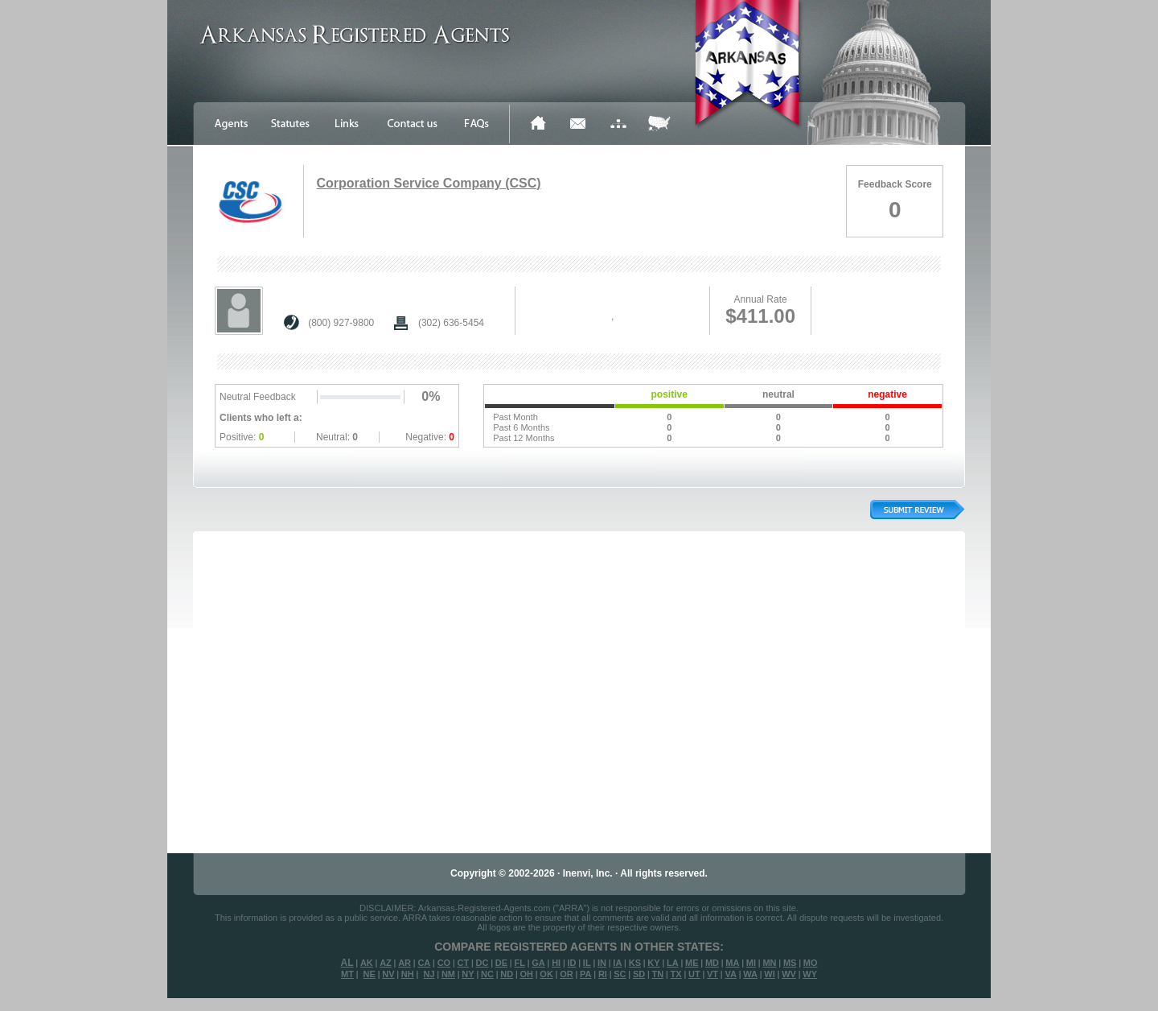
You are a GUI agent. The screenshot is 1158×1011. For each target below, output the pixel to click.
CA (423, 963)
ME (692, 963)
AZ (386, 963)
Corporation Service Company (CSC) (428, 183)
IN (601, 963)
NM (448, 974)
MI (751, 963)
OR (566, 974)
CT (464, 963)
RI (602, 974)
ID (571, 963)
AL (347, 962)
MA (732, 963)
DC (482, 963)
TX (676, 974)
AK (366, 963)
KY (653, 963)
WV (789, 974)
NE (369, 974)
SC (620, 974)
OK (546, 974)
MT (347, 974)
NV (388, 974)
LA (673, 963)
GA (538, 963)
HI (556, 963)
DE (501, 963)
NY (468, 974)
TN (658, 974)
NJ (428, 974)
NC (487, 974)
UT (694, 974)
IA (617, 963)
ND (506, 974)
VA (730, 974)
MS (790, 963)
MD (712, 963)
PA (585, 974)
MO (810, 963)
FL (519, 963)
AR (404, 963)
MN (769, 963)
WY (810, 974)
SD (639, 974)
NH (407, 974)
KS (635, 963)
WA (750, 974)
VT (712, 974)
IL (587, 963)
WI (769, 974)
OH (526, 974)
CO (444, 963)
